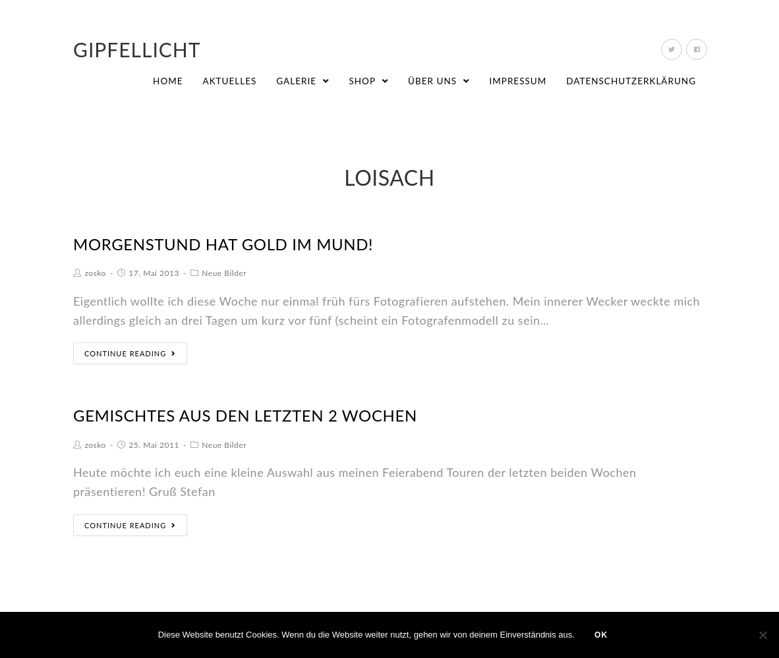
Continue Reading (130, 353)
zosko (95, 273)
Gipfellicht (137, 49)
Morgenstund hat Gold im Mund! (223, 244)
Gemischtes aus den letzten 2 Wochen (245, 415)
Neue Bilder (224, 273)
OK (601, 635)
